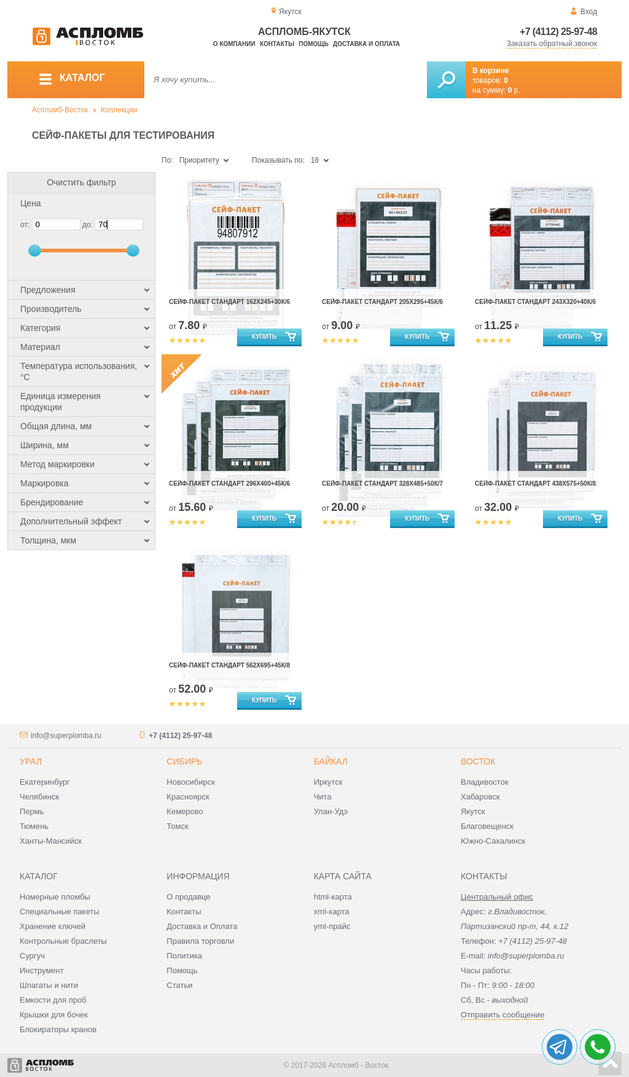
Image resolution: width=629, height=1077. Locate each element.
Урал (31, 761)
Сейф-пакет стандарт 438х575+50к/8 (535, 483)
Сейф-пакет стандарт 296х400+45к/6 (229, 483)
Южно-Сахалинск (493, 841)
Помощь (313, 44)
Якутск (473, 811)
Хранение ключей (52, 926)
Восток (478, 761)
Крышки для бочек (54, 1014)
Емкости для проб (53, 1000)
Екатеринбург (45, 782)
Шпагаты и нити (49, 985)
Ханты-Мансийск (51, 841)
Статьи (179, 985)
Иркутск (328, 782)
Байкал (331, 761)
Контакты (277, 44)
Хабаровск (480, 796)
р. (514, 90)
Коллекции (119, 110)
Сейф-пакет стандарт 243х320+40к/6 (535, 301)
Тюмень (34, 826)
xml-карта (332, 911)
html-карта (333, 896)
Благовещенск (487, 826)
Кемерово (184, 811)
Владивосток (485, 782)
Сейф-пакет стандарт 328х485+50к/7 (382, 483)
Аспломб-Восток (60, 110)
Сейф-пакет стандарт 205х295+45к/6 (382, 301)
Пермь (32, 811)
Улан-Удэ (331, 811)
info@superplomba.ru (66, 735)
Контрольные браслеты (63, 941)
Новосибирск (190, 782)
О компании (234, 44)
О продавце (188, 896)
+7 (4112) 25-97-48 (558, 31)
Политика (184, 955)
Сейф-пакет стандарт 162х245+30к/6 (229, 301)
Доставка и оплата (366, 44)
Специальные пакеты (60, 911)
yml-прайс (332, 926)
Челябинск (39, 796)
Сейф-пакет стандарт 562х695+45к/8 (229, 665)
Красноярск (187, 796)
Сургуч (32, 955)
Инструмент (42, 970)
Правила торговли (200, 941)
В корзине (490, 70)
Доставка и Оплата (201, 926)
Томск (177, 826)
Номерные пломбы (55, 896)
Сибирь (184, 761)
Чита (323, 796)
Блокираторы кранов (58, 1029)
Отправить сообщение (502, 1014)
